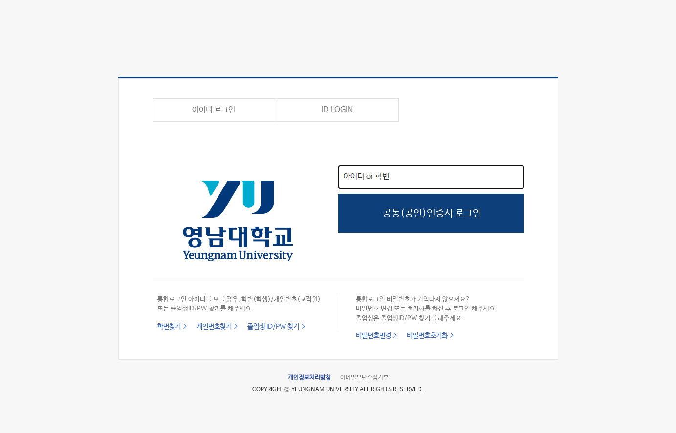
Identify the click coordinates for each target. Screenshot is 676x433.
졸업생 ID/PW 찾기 (273, 326)
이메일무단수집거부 (364, 377)
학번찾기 (169, 326)
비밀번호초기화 (427, 336)
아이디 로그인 (213, 110)
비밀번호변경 (373, 336)
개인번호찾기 (214, 326)
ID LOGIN (337, 110)
